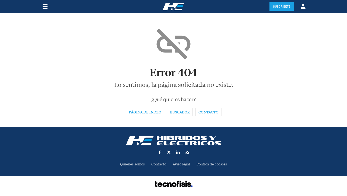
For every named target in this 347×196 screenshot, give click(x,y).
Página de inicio (145, 112)
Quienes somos (132, 164)
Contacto (208, 112)
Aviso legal (181, 164)
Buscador (180, 112)
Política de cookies (212, 164)
